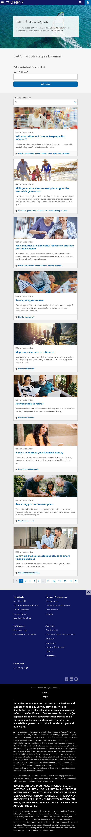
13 (59, 581)
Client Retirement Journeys (58, 606)
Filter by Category (45, 101)
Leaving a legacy (61, 211)
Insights (49, 614)
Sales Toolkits (52, 610)
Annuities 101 (19, 601)
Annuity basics (41, 153)
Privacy (45, 692)
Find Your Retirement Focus (26, 606)
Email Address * (20, 72)
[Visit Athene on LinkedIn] (71, 679)
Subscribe (45, 84)
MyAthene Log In (22, 618)
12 (54, 581)
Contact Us (51, 656)
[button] (88, 592)
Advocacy (50, 639)
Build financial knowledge (58, 153)
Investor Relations (55, 647)
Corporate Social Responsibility (60, 635)
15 (70, 581)
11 (48, 581)
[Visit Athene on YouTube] (76, 679)
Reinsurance (20, 630)
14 (65, 581)
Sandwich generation (27, 211)
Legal (45, 697)
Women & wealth (55, 265)
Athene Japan (20, 668)
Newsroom (51, 643)
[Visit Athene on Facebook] (66, 679)
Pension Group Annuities (24, 635)
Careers (49, 652)
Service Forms (19, 614)
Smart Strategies (21, 610)
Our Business (52, 630)
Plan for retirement (26, 153)
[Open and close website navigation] (2, 2)
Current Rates (52, 601)
